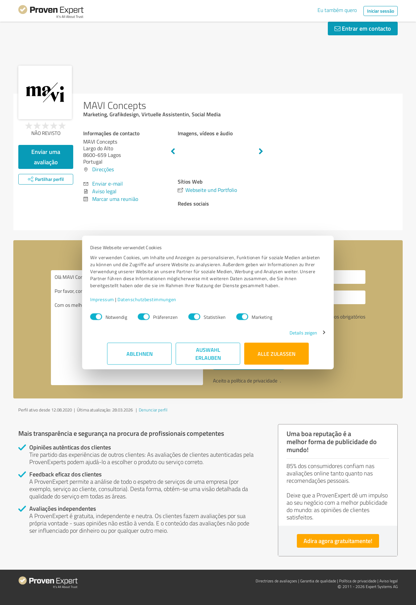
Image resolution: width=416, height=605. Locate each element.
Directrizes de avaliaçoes (276, 581)
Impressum (119, 303)
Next (261, 151)
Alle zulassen (277, 357)
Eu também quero (337, 10)
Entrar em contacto (362, 28)
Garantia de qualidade (318, 581)
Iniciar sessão (380, 11)
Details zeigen (286, 336)
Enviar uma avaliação (45, 156)
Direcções (103, 169)
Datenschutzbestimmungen (163, 303)
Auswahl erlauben (208, 357)
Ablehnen (139, 357)
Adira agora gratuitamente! (338, 540)
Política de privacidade (357, 581)
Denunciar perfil (153, 410)
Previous (172, 151)
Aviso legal (104, 191)
